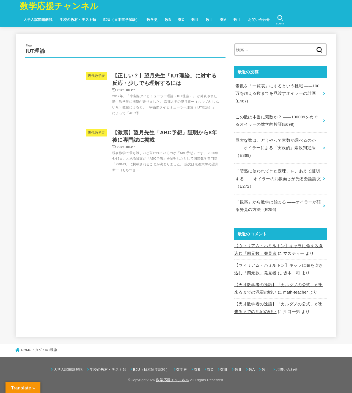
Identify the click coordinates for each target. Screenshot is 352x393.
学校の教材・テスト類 (78, 20)
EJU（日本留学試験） (121, 20)
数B (168, 20)
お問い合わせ (259, 20)
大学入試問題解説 (38, 20)
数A (223, 20)
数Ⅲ (195, 20)
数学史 (152, 20)
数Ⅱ (209, 20)
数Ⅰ (237, 20)
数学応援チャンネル (59, 6)
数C (181, 20)
